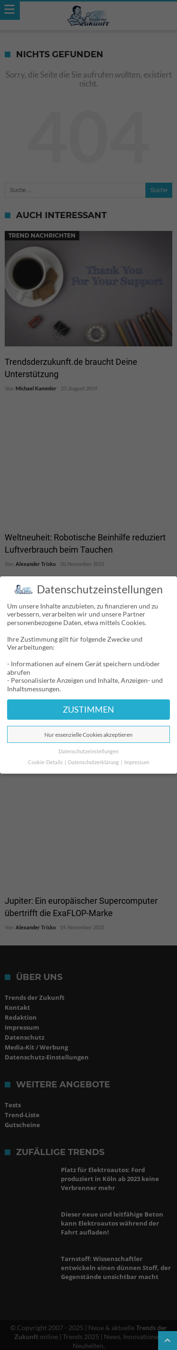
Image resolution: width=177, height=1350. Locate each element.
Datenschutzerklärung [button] (94, 762)
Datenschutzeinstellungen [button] (88, 751)
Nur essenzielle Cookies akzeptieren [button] (88, 734)
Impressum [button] (136, 762)
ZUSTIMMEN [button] (88, 710)
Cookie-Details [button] (46, 762)
